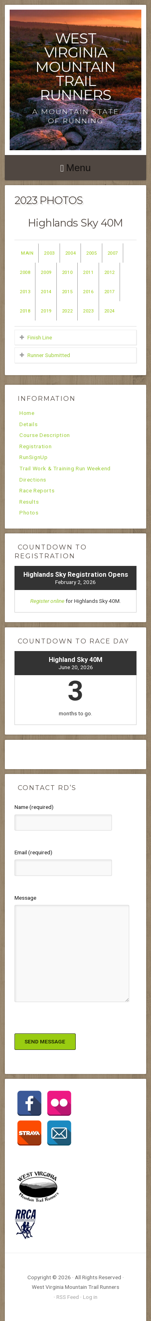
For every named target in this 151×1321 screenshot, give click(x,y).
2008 (25, 272)
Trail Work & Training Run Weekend (65, 469)
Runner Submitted (48, 355)
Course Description (44, 435)
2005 (91, 253)
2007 (113, 253)
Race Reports (36, 491)
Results (29, 502)
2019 (46, 311)
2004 (70, 253)
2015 (67, 291)
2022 (67, 311)
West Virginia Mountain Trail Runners (75, 67)
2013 (25, 291)
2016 (88, 291)
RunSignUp (33, 457)
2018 (25, 311)
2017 (109, 291)
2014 (46, 291)
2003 (49, 253)
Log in (90, 1297)
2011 (88, 272)
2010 (67, 272)
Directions (32, 480)
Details (28, 424)
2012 (109, 272)
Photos (29, 513)
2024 (109, 311)
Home (26, 413)
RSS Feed (67, 1297)
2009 (46, 272)
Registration (35, 446)
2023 (88, 311)
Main (27, 253)
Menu (78, 167)
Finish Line (39, 337)
